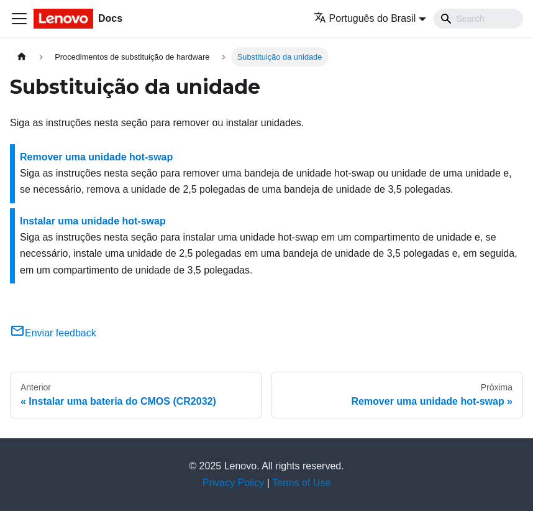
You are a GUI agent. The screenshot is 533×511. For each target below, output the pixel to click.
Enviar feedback (53, 333)
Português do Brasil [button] (365, 18)
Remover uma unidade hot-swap (96, 157)
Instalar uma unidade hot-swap (93, 221)
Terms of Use (301, 482)
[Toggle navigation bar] (19, 18)
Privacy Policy (234, 482)
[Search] (478, 19)
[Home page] (22, 57)
